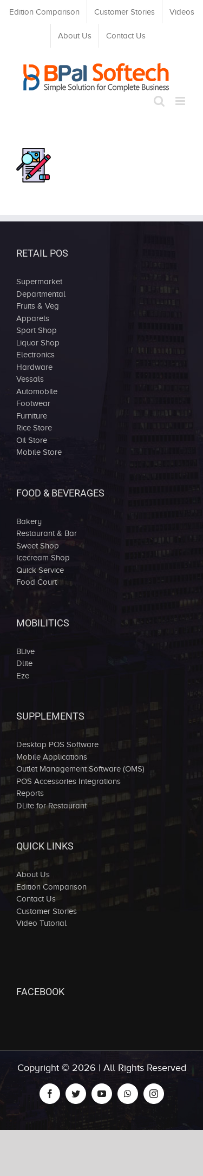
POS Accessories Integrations (68, 781)
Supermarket (39, 281)
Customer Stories (46, 911)
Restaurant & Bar (46, 533)
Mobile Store (39, 452)
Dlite (24, 663)
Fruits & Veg (37, 306)
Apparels (32, 318)
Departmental (41, 294)
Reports (30, 793)
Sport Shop (36, 330)
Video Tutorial (41, 923)
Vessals (30, 379)
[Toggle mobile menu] (181, 101)
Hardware (34, 367)
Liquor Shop (38, 342)
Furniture (31, 415)
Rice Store (34, 427)
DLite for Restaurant (51, 805)
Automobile (36, 391)
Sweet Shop (37, 545)
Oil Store (31, 440)
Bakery (29, 521)
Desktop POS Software (57, 744)
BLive (25, 651)
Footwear (33, 403)
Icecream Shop (43, 557)
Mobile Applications (51, 757)
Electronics (35, 354)
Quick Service (40, 570)
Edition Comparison (51, 887)
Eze (22, 675)
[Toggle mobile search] (159, 101)
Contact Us (36, 898)
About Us (33, 874)
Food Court (36, 582)
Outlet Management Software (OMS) (80, 769)
